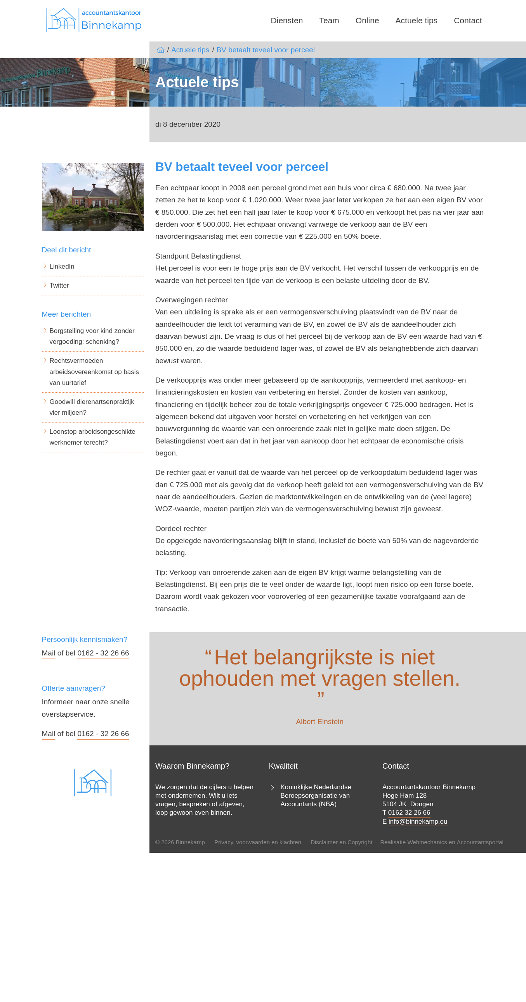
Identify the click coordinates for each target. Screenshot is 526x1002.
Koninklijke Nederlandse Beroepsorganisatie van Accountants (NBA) (315, 795)
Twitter (59, 285)
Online (367, 20)
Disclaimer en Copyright (341, 842)
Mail (49, 653)
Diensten (287, 20)
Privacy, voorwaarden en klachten (257, 842)
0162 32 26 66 (409, 812)
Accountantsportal (480, 842)
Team (329, 20)
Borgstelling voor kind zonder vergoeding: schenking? (92, 336)
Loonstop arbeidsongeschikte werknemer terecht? (92, 437)
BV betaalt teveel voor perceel (266, 50)
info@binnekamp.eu (418, 821)
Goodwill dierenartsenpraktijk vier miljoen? (92, 407)
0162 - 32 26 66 (103, 653)
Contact (468, 20)
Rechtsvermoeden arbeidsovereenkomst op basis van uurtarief (94, 371)
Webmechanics (427, 842)
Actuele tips (417, 20)
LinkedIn (62, 266)
